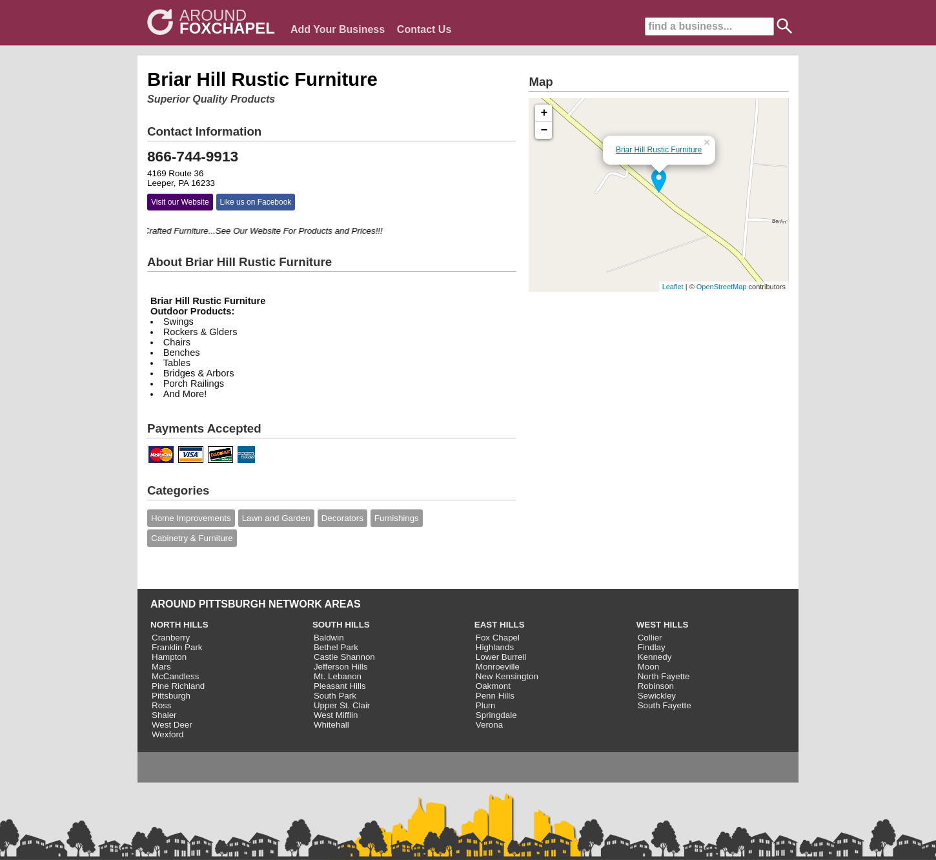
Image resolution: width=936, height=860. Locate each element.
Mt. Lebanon (337, 676)
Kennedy (655, 657)
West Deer (172, 725)
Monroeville (498, 666)
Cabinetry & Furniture (192, 538)
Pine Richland (178, 686)
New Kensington (507, 676)
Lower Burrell (501, 657)
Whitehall (331, 725)
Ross (161, 705)
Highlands (495, 647)
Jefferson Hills (340, 666)
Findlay (652, 647)
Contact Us (424, 29)
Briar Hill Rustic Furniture (659, 149)
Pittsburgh (171, 696)
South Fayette (664, 705)
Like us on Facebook (256, 202)
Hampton (169, 657)
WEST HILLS (662, 625)
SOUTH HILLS (341, 625)
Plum (485, 705)
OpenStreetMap (722, 287)
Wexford (167, 734)
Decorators (342, 518)
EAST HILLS (499, 625)
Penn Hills (495, 696)
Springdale (496, 715)
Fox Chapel (498, 637)
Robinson (656, 686)
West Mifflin (336, 715)
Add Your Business (337, 29)
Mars (161, 666)
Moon (648, 666)
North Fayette (664, 676)
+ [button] (544, 113)
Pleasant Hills (340, 686)
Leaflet (673, 287)
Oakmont (493, 686)
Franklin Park (177, 647)
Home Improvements (191, 518)
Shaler (164, 715)
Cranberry (171, 637)
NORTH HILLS (179, 625)
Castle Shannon (344, 657)
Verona (489, 725)
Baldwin (329, 637)
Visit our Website (180, 202)
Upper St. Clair (342, 705)
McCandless (175, 676)
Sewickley (657, 696)
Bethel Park (336, 647)
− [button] (544, 130)
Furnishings (396, 518)
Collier (650, 637)
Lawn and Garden (276, 518)
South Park (335, 696)
